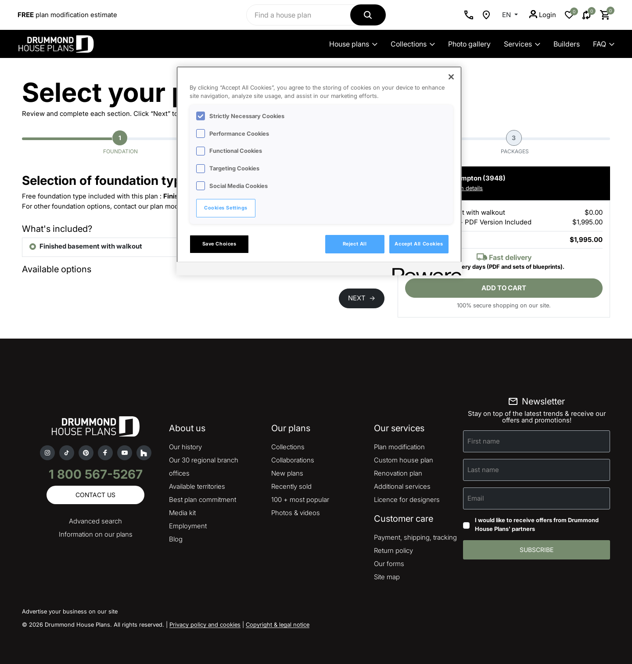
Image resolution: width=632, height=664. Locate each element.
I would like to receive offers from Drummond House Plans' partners (537, 524)
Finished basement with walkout (91, 246)
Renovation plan (398, 473)
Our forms (389, 563)
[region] (319, 170)
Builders (566, 44)
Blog (176, 539)
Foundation (120, 142)
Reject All (355, 244)
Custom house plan (403, 460)
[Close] (451, 77)
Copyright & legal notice (277, 624)
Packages (515, 142)
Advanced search (95, 521)
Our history (185, 447)
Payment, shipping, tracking (415, 537)
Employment (188, 526)
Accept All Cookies (419, 244)
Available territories (197, 486)
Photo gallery (469, 44)
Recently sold (291, 486)
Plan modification (399, 447)
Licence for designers (407, 499)
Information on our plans (96, 534)
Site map (387, 577)
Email (475, 498)
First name (483, 441)
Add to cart (503, 288)
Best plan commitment (202, 499)
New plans (287, 473)
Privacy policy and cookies (205, 624)
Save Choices (219, 244)
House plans (353, 44)
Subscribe (536, 549)
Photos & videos (295, 513)
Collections (413, 44)
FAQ (603, 44)
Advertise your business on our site (70, 611)
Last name (483, 470)
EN (507, 15)
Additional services (402, 486)
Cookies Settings (226, 208)
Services (522, 44)
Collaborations (292, 460)
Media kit (182, 513)
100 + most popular (300, 499)
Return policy (393, 550)
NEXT (361, 298)
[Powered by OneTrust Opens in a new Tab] (424, 269)
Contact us (95, 494)
